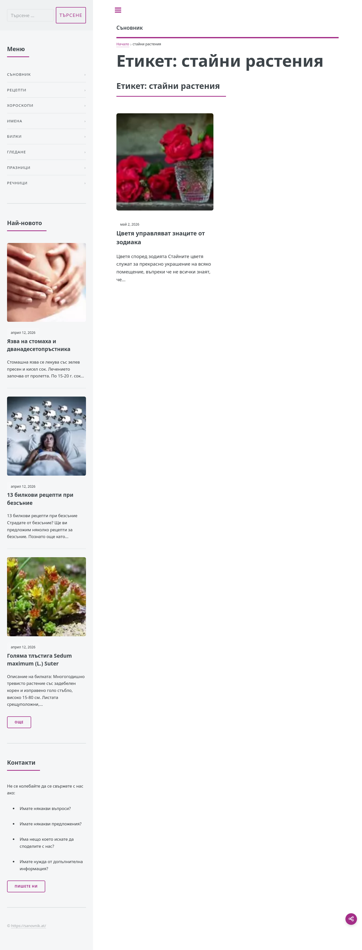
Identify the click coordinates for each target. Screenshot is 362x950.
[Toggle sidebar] (118, 10)
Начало (122, 44)
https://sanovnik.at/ (28, 925)
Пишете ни (26, 886)
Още (19, 722)
